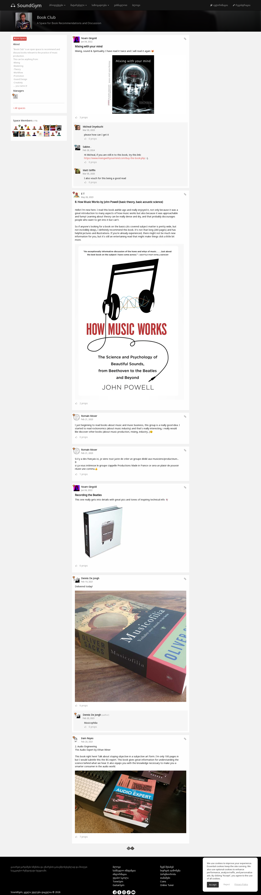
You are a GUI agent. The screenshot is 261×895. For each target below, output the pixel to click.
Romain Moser (89, 415)
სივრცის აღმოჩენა (170, 870)
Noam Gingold (89, 38)
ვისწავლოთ (120, 5)
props (84, 117)
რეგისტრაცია (241, 5)
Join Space (20, 38)
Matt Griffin (89, 170)
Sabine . (87, 146)
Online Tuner (167, 885)
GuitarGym (118, 885)
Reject (227, 884)
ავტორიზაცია (219, 5)
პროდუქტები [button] (57, 5)
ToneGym (118, 881)
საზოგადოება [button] (100, 5)
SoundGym (26, 5)
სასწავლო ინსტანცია (124, 870)
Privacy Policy (241, 884)
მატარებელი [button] (78, 5)
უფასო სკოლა (121, 877)
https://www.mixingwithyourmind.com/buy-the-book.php (114, 158)
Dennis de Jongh (90, 578)
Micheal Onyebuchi (93, 126)
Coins (163, 881)
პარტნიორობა (168, 874)
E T (83, 193)
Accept (213, 884)
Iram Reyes (87, 738)
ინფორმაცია (120, 874)
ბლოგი (136, 5)
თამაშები (165, 877)
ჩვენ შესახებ (167, 866)
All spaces (19, 108)
